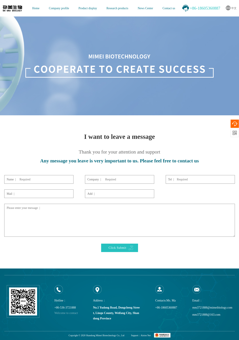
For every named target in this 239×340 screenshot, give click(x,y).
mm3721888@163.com (206, 314)
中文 (231, 8)
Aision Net (146, 335)
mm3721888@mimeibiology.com (212, 307)
